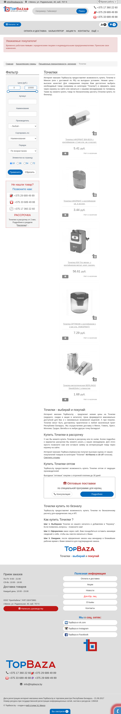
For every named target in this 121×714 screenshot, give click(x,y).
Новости (90, 590)
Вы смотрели (60, 711)
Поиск (82, 11)
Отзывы (90, 602)
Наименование (22, 108)
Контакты (83, 31)
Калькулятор (56, 31)
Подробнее (97, 494)
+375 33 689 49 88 (105, 17)
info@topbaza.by (13, 2)
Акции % (71, 31)
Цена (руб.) (22, 83)
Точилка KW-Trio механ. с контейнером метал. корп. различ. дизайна (79, 265)
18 (12, 163)
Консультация (62, 494)
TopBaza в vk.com (75, 622)
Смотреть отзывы (52, 457)
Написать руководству (30, 608)
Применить (15, 172)
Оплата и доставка (35, 31)
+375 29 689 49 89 (105, 12)
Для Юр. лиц (90, 596)
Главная (9, 64)
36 (19, 163)
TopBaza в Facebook (76, 634)
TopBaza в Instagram (77, 628)
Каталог (11, 24)
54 (26, 163)
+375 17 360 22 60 (105, 7)
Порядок (22, 145)
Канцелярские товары (26, 64)
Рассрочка (22, 225)
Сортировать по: (23, 133)
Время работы (107, 2)
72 (32, 163)
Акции (90, 584)
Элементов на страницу (22, 158)
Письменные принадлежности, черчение (57, 64)
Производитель (22, 121)
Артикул (22, 96)
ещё (95, 31)
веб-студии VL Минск (35, 705)
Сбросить (29, 172)
